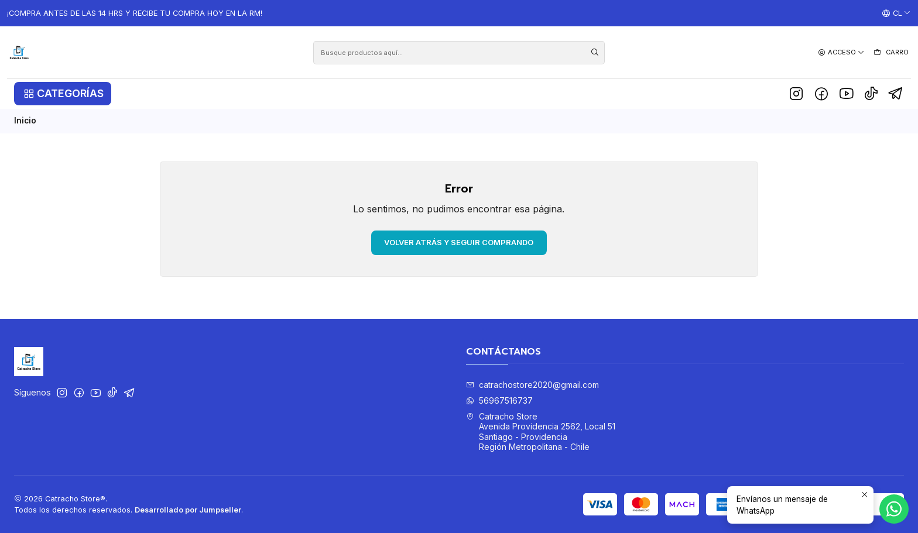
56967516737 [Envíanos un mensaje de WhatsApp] (499, 400)
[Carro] (891, 52)
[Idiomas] (896, 13)
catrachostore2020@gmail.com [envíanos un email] (532, 385)
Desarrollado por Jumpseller (188, 510)
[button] (62, 93)
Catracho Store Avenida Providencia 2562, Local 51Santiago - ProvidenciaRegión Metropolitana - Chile (540, 431)
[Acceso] (841, 52)
